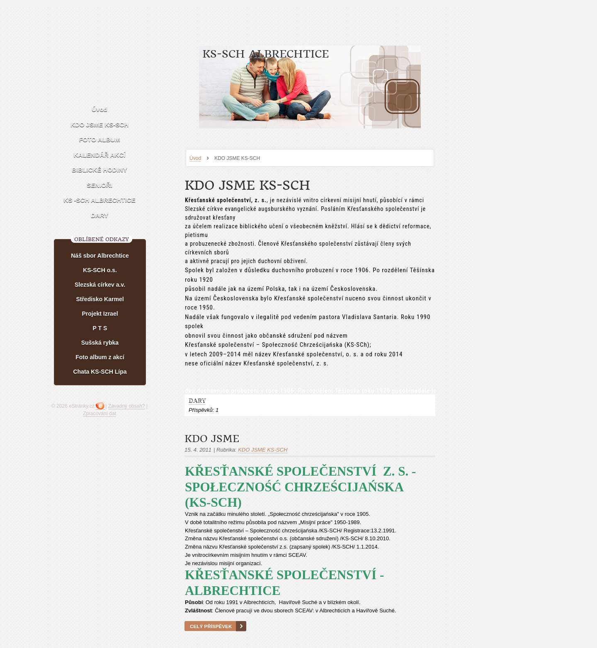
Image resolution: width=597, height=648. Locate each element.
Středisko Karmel (100, 299)
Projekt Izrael (100, 313)
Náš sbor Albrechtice (100, 255)
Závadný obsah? (126, 406)
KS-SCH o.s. (100, 270)
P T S (100, 328)
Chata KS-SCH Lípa (99, 371)
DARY (99, 215)
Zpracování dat (99, 413)
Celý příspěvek (211, 626)
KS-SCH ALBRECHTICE (265, 54)
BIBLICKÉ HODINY (99, 169)
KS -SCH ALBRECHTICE (100, 199)
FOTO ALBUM (99, 139)
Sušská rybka (100, 342)
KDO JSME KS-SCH (99, 124)
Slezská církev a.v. (100, 284)
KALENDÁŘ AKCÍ (99, 154)
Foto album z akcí (99, 357)
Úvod (195, 158)
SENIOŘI (99, 185)
